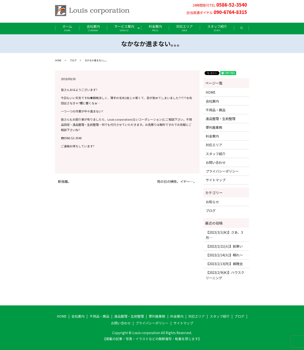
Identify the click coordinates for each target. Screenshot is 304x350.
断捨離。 (64, 181)
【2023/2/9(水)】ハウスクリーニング (225, 275)
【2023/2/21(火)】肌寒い (224, 246)
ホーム (67, 28)
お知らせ (212, 201)
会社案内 (93, 28)
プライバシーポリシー (222, 171)
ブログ (73, 60)
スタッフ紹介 (217, 28)
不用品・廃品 (215, 109)
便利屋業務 (214, 127)
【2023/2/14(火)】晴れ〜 (224, 254)
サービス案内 (124, 28)
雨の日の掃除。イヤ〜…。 (177, 181)
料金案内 (155, 28)
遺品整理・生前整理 (220, 118)
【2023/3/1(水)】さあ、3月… (224, 235)
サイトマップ (215, 179)
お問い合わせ (215, 162)
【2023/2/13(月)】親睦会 (224, 263)
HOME (58, 60)
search (245, 29)
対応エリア (184, 28)
